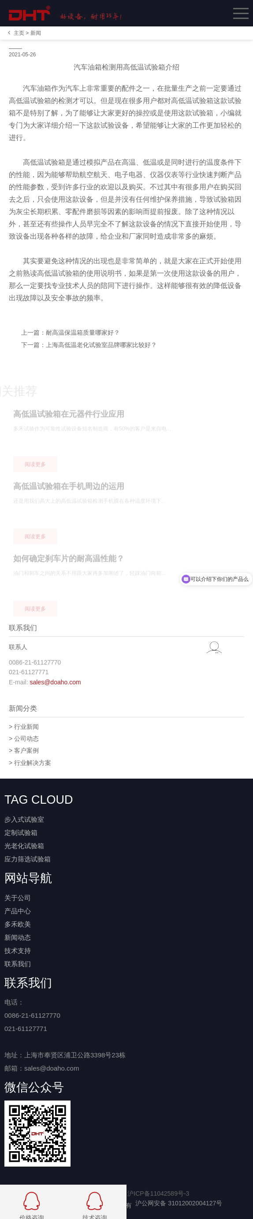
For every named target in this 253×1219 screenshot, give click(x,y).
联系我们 (17, 964)
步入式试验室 (24, 819)
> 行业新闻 (24, 726)
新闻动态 (17, 937)
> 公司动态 (24, 738)
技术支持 (17, 950)
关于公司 (17, 897)
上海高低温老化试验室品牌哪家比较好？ (101, 344)
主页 (19, 33)
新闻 (35, 33)
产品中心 (17, 911)
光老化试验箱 (24, 846)
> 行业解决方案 (30, 762)
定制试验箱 (20, 832)
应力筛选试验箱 (27, 859)
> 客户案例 (24, 750)
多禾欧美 (17, 924)
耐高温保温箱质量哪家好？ (83, 332)
